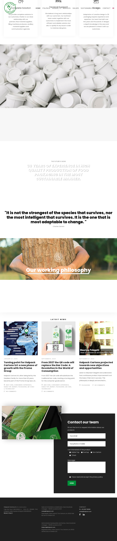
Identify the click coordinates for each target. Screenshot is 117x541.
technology (10, 389)
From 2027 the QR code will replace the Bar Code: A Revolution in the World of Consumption (58, 367)
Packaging (22, 387)
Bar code (47, 385)
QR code (68, 387)
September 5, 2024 (49, 359)
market (15, 387)
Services (67, 8)
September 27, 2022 (86, 359)
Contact (107, 8)
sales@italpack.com (48, 511)
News (98, 8)
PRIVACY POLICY (8, 513)
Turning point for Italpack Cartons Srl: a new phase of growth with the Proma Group (20, 367)
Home (38, 8)
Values (76, 8)
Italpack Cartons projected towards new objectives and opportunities (96, 365)
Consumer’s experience (60, 385)
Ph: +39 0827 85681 (84, 509)
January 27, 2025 (10, 359)
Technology (46, 389)
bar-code (9, 385)
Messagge (71, 460)
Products (56, 8)
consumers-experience (22, 385)
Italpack (46, 8)
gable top (7, 387)
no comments (11, 391)
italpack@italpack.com (48, 527)
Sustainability (87, 8)
